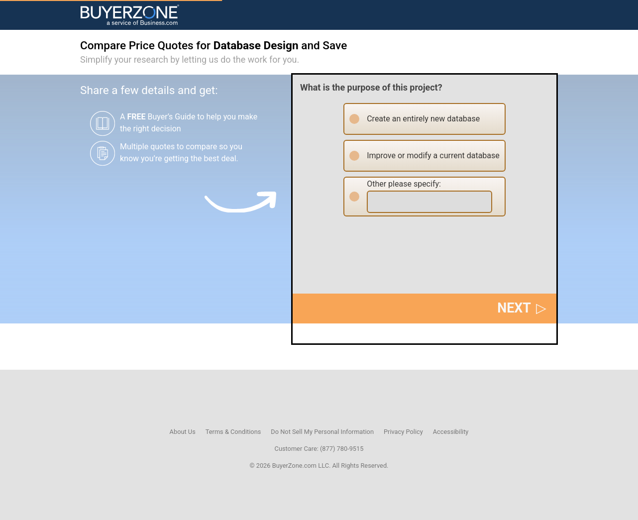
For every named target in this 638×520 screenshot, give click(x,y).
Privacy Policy (403, 431)
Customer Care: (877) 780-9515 (319, 448)
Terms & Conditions (233, 431)
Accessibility (451, 431)
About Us (183, 431)
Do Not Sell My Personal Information (322, 431)
